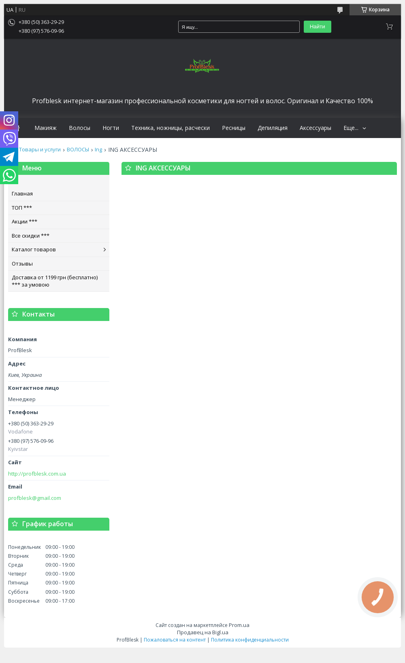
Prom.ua (239, 625)
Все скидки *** (30, 235)
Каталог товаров (34, 249)
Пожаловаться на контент (175, 639)
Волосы (79, 128)
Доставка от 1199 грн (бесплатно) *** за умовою (55, 281)
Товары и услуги (40, 149)
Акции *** (24, 221)
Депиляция (273, 128)
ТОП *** (22, 207)
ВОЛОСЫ (78, 149)
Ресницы (233, 128)
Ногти (110, 128)
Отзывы (22, 263)
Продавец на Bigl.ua (202, 632)
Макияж (45, 128)
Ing (98, 149)
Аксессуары (315, 128)
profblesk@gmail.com (34, 498)
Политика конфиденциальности (250, 639)
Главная (22, 193)
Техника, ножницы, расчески (170, 128)
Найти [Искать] (317, 26)
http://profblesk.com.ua (37, 473)
